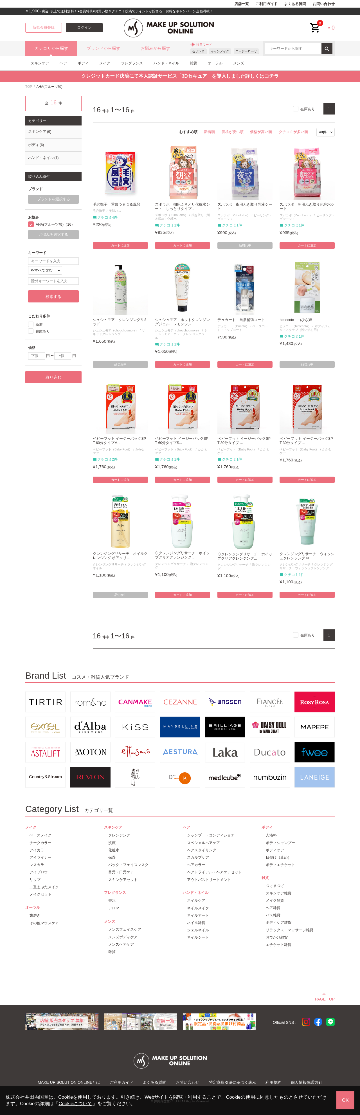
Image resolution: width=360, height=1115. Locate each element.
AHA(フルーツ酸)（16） (55, 224)
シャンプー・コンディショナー (212, 835)
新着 (39, 324)
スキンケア (40, 63)
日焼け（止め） (278, 857)
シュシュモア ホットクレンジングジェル (181, 334)
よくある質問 (295, 4)
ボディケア (275, 850)
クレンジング (119, 835)
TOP (28, 87)
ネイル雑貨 (196, 923)
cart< (315, 23)
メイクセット (40, 894)
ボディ (83, 63)
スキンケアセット (123, 880)
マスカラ (37, 865)
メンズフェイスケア (124, 929)
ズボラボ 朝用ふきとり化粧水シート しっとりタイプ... (182, 207)
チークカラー (40, 843)
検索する (53, 296)
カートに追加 (120, 245)
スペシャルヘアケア (203, 843)
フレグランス (132, 63)
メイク (104, 63)
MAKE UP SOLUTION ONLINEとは (69, 1082)
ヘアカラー (196, 865)
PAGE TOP (325, 998)
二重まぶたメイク (44, 887)
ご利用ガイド (267, 4)
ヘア (63, 63)
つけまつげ (275, 885)
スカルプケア (198, 857)
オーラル (215, 63)
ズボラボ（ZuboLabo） (171, 215)
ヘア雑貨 (273, 908)
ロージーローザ (246, 51)
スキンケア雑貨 (278, 893)
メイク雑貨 (275, 900)
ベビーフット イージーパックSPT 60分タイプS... (181, 441)
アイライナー (40, 857)
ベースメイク (40, 835)
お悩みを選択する (53, 235)
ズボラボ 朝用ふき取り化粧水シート (307, 207)
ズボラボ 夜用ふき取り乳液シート (244, 207)
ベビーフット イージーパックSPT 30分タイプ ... (244, 441)
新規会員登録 (44, 28)
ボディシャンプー (280, 843)
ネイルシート (198, 937)
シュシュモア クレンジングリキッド (120, 322)
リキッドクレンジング (119, 332)
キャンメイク (220, 51)
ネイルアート (198, 915)
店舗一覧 (241, 4)
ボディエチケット (280, 865)
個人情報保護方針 (306, 1082)
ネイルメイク (198, 908)
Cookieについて (75, 1103)
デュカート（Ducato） (233, 326)
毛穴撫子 (99, 210)
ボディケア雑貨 (278, 922)
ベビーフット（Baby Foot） (112, 449)
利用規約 (273, 1082)
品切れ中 (245, 245)
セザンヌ (198, 51)
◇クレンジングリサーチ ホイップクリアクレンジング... (182, 555)
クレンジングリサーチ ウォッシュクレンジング (306, 566)
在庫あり (307, 109)
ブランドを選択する (53, 199)
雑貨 (193, 63)
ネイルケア (196, 900)
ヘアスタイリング (201, 850)
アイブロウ (39, 872)
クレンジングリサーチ (108, 564)
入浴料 (271, 835)
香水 (112, 900)
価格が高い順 (261, 132)
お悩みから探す (155, 48)
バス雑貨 (273, 915)
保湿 (112, 857)
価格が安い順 (233, 132)
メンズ (238, 63)
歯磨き (35, 915)
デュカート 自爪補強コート (241, 320)
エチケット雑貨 (278, 945)
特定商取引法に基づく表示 (232, 1082)
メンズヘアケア (121, 944)
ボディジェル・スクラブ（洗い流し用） (305, 327)
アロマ (113, 908)
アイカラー (39, 850)
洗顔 (112, 843)
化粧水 (113, 850)
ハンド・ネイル (166, 63)
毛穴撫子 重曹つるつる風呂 (116, 205)
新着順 (209, 132)
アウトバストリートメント (209, 880)
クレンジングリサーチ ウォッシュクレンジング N (307, 556)
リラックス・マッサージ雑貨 (289, 930)
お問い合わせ (324, 4)
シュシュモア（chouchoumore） (115, 330)
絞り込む (53, 377)
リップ (35, 880)
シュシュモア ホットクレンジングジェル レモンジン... (182, 322)
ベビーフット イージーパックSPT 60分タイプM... (119, 441)
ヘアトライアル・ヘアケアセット (214, 872)
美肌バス (115, 210)
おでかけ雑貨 (277, 937)
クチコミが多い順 (293, 132)
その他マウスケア (44, 923)
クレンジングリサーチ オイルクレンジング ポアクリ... (120, 556)
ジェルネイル (198, 930)
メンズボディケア (123, 937)
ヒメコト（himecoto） (295, 326)
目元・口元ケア (121, 872)
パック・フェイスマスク (128, 865)
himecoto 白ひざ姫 (296, 320)
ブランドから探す (103, 48)
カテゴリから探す (51, 48)
